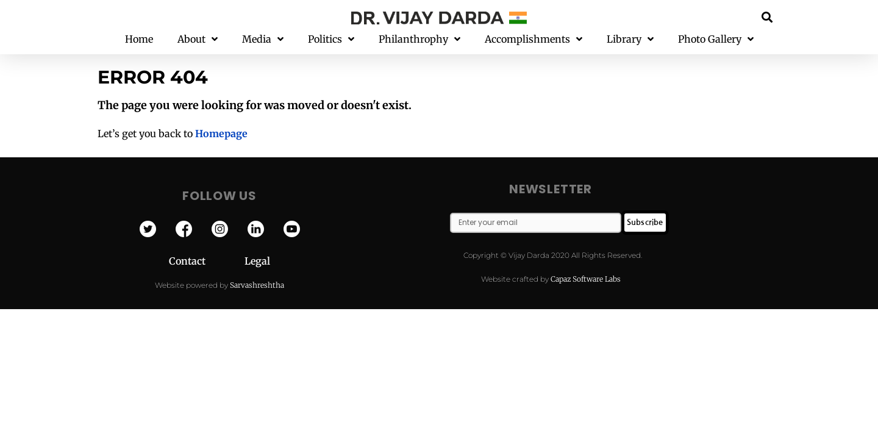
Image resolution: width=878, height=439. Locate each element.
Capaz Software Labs (586, 279)
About (197, 39)
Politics (331, 39)
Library (630, 39)
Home (139, 39)
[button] (767, 17)
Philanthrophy (419, 39)
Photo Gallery (716, 39)
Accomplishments (533, 39)
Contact (206, 261)
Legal (257, 261)
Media (263, 39)
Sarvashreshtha (257, 285)
